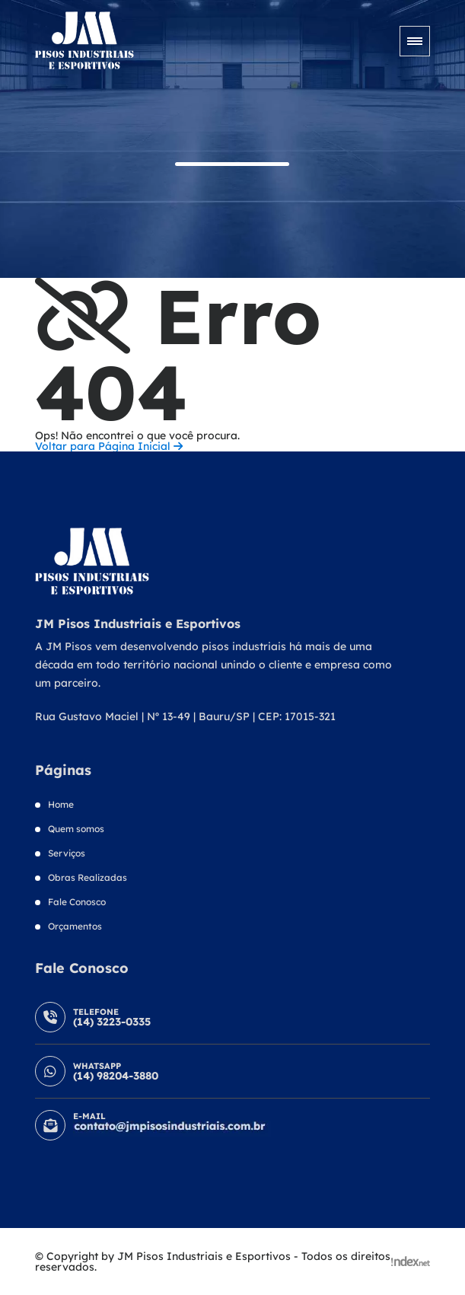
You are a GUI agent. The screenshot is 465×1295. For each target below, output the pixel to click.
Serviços (66, 853)
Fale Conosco (77, 901)
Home (61, 804)
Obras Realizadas (87, 877)
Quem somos (76, 828)
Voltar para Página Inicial (109, 446)
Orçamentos (75, 926)
